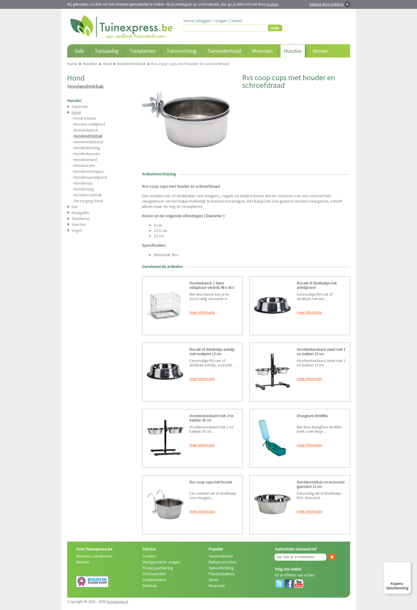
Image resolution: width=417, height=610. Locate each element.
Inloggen (203, 20)
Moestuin (262, 50)
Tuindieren (81, 218)
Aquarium (80, 106)
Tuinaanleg (107, 50)
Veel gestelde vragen (161, 562)
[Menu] (407, 565)
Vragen (221, 20)
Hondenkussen (87, 153)
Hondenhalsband (88, 141)
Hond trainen (85, 118)
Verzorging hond (88, 200)
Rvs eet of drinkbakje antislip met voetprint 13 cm (212, 351)
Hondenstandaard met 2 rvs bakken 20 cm (211, 418)
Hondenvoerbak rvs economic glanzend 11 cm (321, 484)
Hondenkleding (87, 147)
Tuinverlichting (221, 567)
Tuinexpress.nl (117, 601)
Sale (79, 50)
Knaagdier (81, 212)
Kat (75, 206)
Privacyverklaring (157, 567)
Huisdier (293, 50)
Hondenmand (85, 159)
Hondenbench (86, 130)
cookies (272, 4)
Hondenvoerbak (88, 195)
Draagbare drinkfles (312, 415)
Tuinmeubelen (221, 556)
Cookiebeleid (154, 579)
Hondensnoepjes (89, 171)
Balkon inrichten (223, 562)
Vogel (77, 230)
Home (188, 20)
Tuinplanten (143, 50)
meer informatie (202, 312)
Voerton (79, 224)
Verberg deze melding (326, 4)
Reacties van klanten (94, 556)
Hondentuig (84, 189)
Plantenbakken (222, 573)
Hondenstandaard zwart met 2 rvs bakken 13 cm (321, 351)
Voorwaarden (154, 573)
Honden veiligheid (89, 124)
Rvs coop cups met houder (210, 482)
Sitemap (149, 585)
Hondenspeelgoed (90, 177)
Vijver (213, 579)
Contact (235, 20)
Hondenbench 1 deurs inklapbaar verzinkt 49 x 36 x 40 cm (211, 288)
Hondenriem (84, 165)
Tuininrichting (182, 50)
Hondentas (83, 183)
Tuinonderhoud (224, 50)
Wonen (320, 50)
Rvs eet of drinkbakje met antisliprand (317, 285)
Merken (82, 562)
